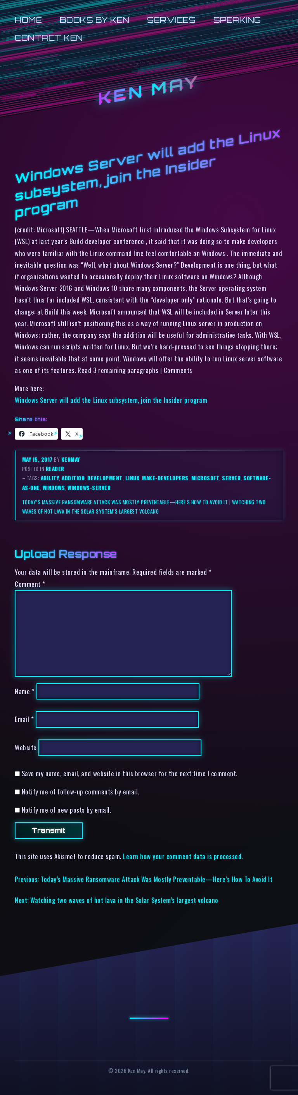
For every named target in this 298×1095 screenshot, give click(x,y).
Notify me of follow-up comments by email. (80, 791)
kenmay (70, 459)
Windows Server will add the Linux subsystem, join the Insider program (111, 400)
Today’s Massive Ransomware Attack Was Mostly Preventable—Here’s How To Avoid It (125, 502)
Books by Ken (95, 20)
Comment (30, 584)
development (105, 478)
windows (54, 488)
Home (28, 20)
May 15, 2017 (38, 459)
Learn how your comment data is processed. (183, 856)
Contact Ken (49, 38)
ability (50, 478)
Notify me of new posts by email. (66, 810)
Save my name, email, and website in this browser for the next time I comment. (129, 773)
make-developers (165, 478)
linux (132, 478)
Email (24, 719)
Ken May (149, 90)
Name (25, 691)
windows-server (89, 488)
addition (73, 478)
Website (26, 748)
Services (171, 20)
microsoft (205, 478)
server (231, 478)
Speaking (237, 20)
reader (55, 469)
